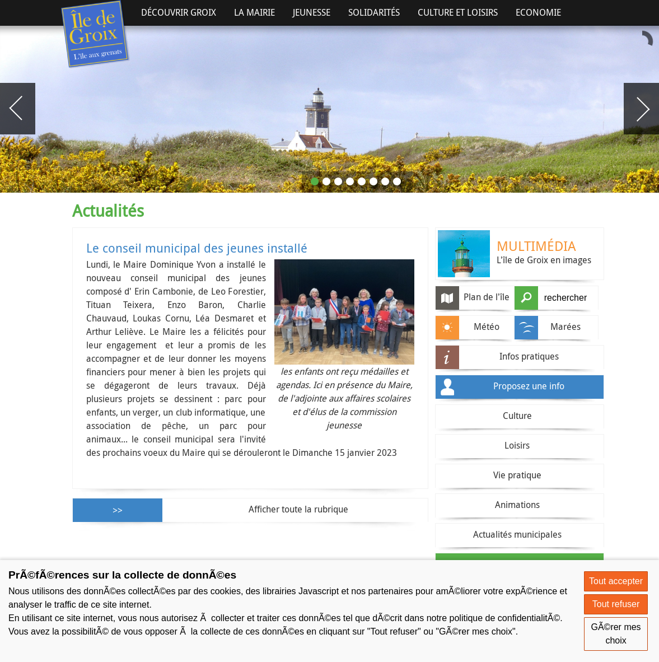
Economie (538, 12)
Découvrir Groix (178, 12)
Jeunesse (311, 12)
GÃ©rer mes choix (616, 633)
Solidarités (374, 12)
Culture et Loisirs (458, 12)
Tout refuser (615, 604)
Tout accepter (616, 581)
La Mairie (254, 12)
